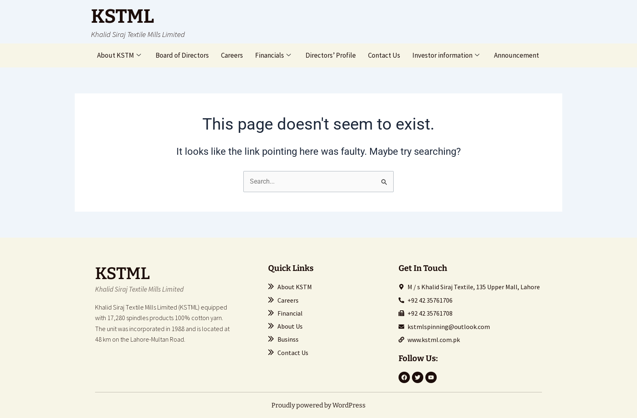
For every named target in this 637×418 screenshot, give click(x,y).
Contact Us (384, 55)
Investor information (445, 55)
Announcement (516, 55)
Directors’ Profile (331, 55)
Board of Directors (182, 55)
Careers (232, 55)
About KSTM (119, 55)
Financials (273, 55)
